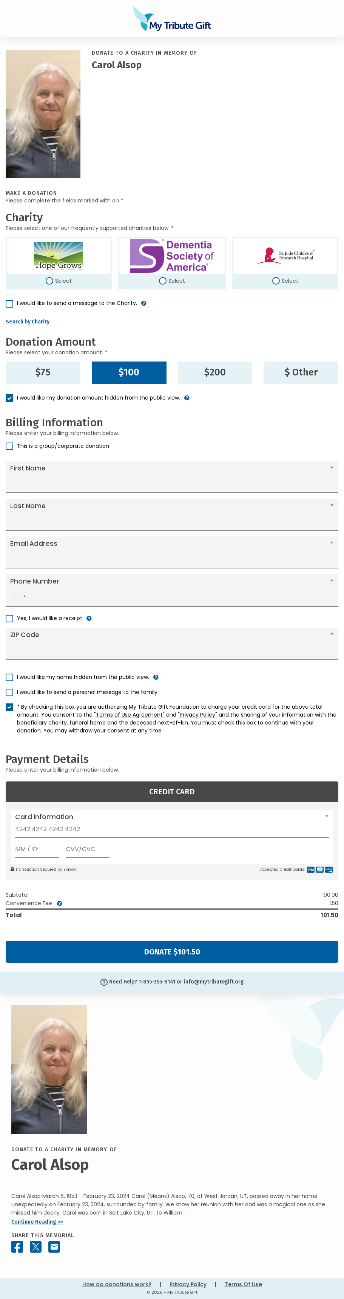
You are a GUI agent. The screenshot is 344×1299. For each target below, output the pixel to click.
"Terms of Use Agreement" (129, 714)
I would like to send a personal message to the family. (88, 692)
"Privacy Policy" (197, 714)
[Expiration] (37, 847)
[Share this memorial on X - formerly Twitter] (35, 1246)
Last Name (28, 505)
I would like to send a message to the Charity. (77, 303)
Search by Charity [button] (27, 322)
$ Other (301, 372)
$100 (129, 372)
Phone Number (34, 581)
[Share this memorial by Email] (54, 1246)
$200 (215, 372)
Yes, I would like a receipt (49, 618)
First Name (28, 468)
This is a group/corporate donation (63, 446)
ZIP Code (24, 634)
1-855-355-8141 (157, 982)
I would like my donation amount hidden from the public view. (98, 397)
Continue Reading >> (37, 1222)
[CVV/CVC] (88, 847)
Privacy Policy (188, 1284)
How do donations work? (116, 1284)
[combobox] (19, 596)
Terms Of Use (243, 1284)
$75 (43, 372)
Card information (44, 816)
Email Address (33, 543)
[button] (144, 306)
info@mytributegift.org (214, 982)
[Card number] (172, 831)
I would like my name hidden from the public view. (83, 677)
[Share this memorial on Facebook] (17, 1246)
